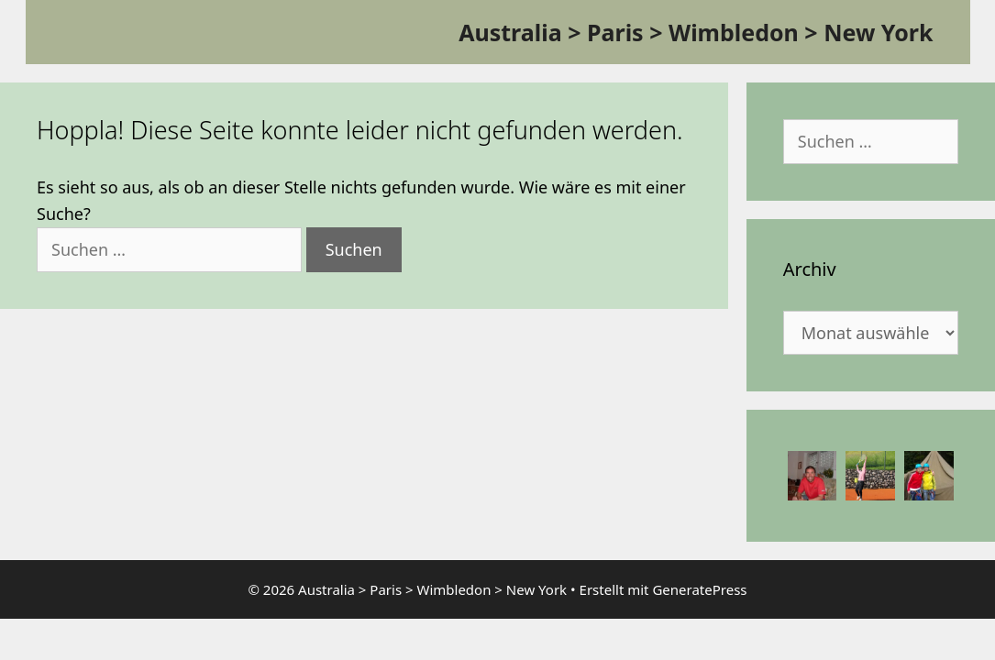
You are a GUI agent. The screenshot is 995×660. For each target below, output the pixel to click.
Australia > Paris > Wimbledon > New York (696, 32)
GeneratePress (699, 589)
